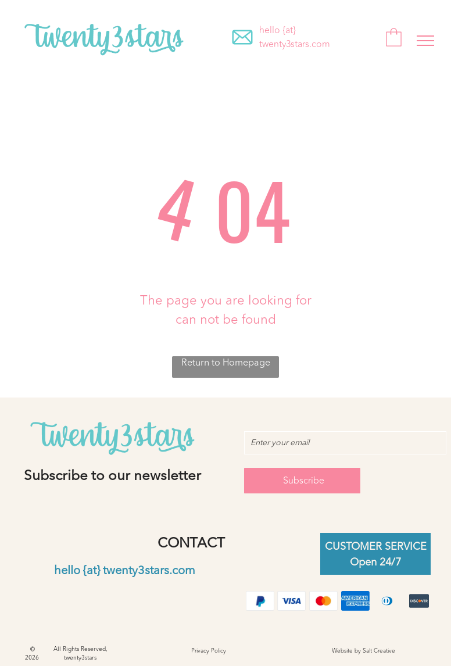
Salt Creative (379, 651)
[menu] (425, 41)
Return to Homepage (225, 363)
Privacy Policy (208, 651)
